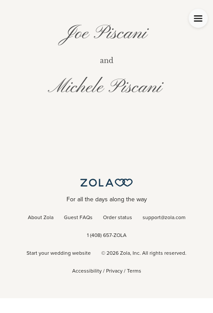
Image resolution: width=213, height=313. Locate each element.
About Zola (40, 217)
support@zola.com (164, 217)
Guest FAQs (78, 217)
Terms (134, 271)
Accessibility (87, 271)
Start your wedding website (59, 253)
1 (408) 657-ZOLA (106, 235)
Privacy (114, 271)
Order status (117, 217)
